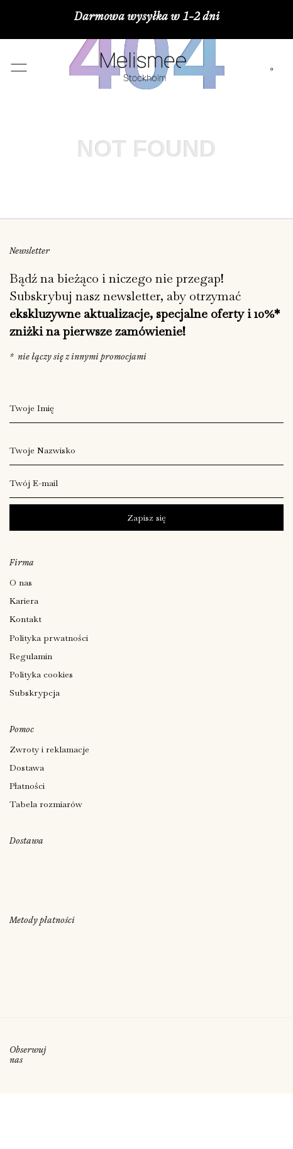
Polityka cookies (41, 674)
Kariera (23, 601)
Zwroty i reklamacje (49, 749)
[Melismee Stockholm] (143, 77)
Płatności (27, 786)
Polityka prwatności (48, 638)
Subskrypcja (34, 693)
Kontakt (25, 619)
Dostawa (26, 767)
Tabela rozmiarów (45, 804)
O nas (20, 582)
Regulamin (30, 656)
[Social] (61, 1055)
